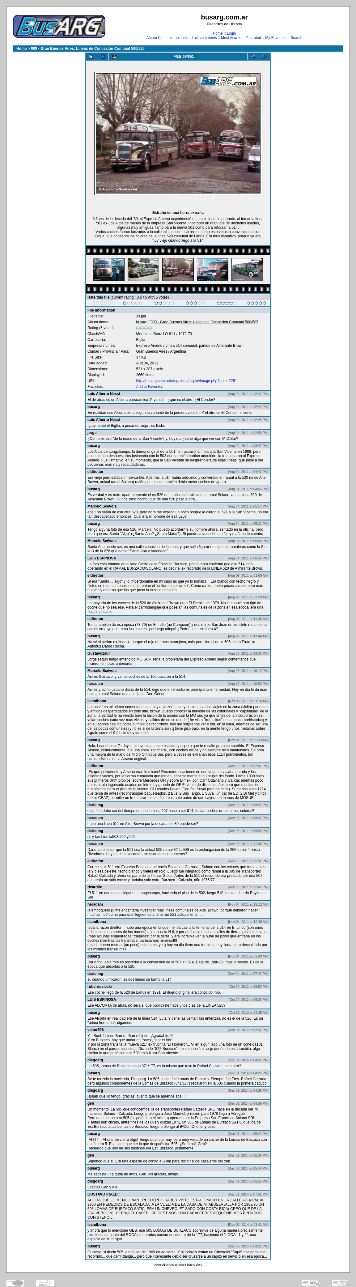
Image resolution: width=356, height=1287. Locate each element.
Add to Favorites (149, 386)
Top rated (253, 38)
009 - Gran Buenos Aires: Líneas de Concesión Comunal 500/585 (88, 48)
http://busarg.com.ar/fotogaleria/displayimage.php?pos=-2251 (186, 381)
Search (296, 38)
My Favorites (275, 38)
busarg (141, 322)
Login (231, 33)
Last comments (204, 38)
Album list (154, 38)
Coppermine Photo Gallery (185, 1264)
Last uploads (177, 38)
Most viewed (231, 38)
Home (218, 33)
